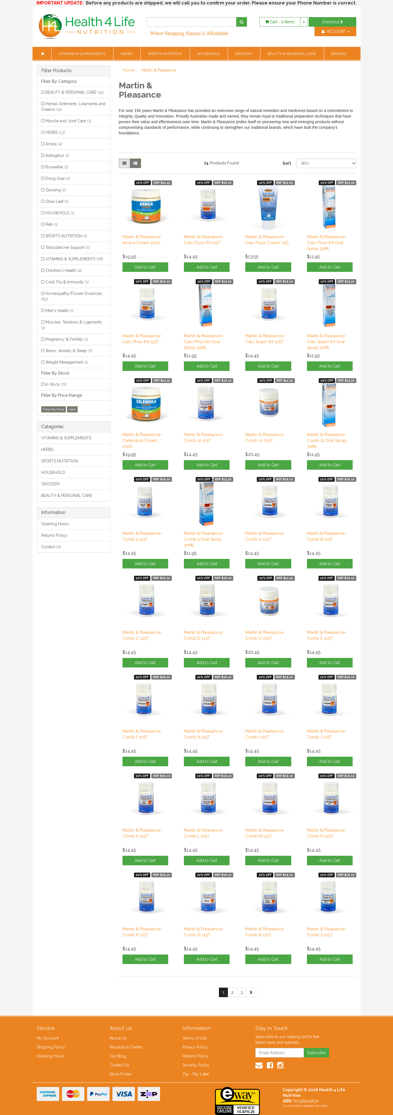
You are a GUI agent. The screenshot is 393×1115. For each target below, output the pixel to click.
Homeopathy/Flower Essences (71, 296)
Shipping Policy (51, 1047)
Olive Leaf (56, 201)
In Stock (56, 384)
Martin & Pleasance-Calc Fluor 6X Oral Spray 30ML (326, 242)
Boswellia (56, 167)
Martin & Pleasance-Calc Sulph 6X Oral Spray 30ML (326, 341)
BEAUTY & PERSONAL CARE (292, 54)
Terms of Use (194, 1038)
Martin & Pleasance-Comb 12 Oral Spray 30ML (326, 440)
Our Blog (118, 1056)
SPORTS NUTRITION (165, 54)
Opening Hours (55, 524)
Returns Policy (54, 535)
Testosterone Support (67, 247)
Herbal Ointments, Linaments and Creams (73, 107)
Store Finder (121, 1074)
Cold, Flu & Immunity (67, 282)
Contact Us (51, 547)
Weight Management (66, 362)
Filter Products (56, 70)
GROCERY (244, 54)
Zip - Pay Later (195, 1074)
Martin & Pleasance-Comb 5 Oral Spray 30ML (203, 539)
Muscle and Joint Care (68, 121)
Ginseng (55, 190)
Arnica (53, 144)
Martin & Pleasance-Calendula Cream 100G (142, 440)
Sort (287, 163)
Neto (323, 1106)
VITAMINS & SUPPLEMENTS (82, 54)
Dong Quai (57, 178)
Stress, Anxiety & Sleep (68, 350)
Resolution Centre (126, 1047)
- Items (280, 22)
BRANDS (338, 54)
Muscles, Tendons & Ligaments (71, 325)
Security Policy (195, 1065)
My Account (48, 1038)
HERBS (127, 54)
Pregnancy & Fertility (66, 339)
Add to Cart (145, 267)
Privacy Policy (195, 1047)
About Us (118, 1038)
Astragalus (57, 155)
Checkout (332, 22)
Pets (51, 224)
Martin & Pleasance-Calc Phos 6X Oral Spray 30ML (203, 341)
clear (72, 409)
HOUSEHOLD (209, 54)
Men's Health (59, 310)
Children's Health (63, 270)
